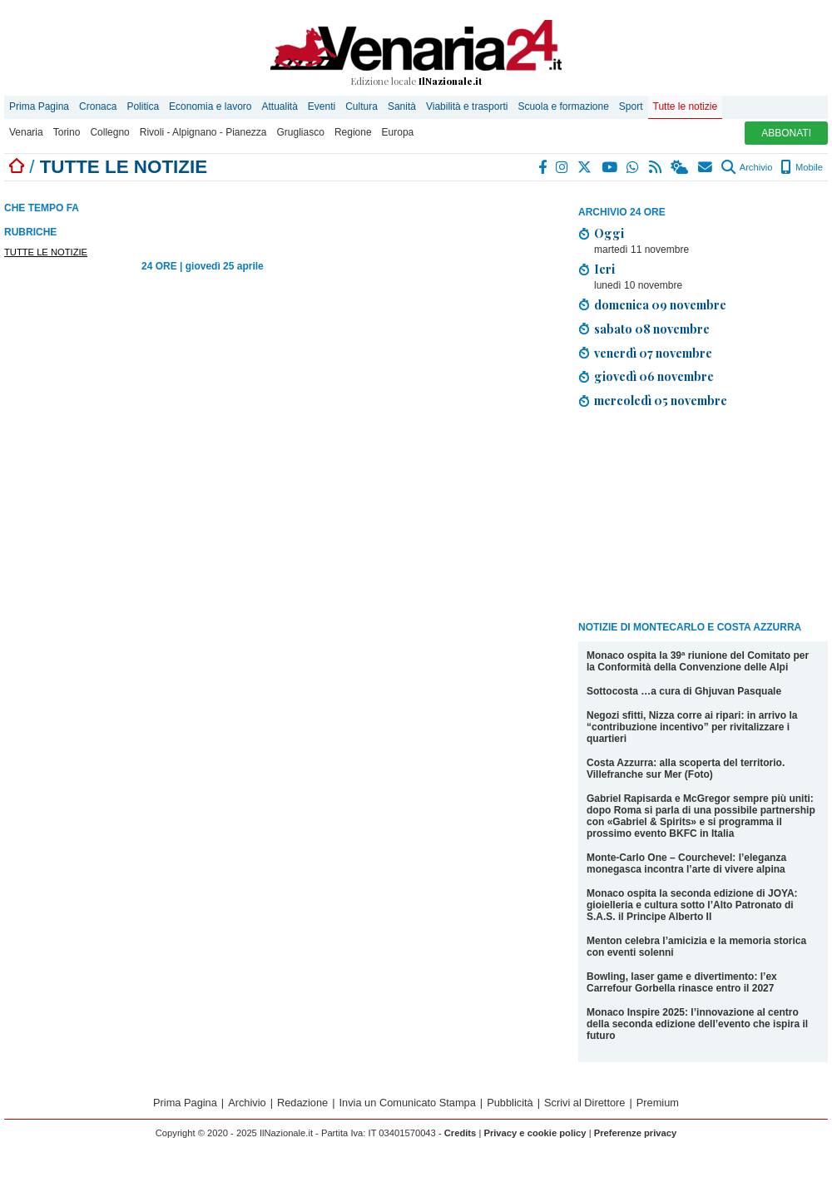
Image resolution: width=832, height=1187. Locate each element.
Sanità (402, 106)
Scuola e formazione (563, 106)
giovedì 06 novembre (654, 376)
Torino (67, 132)
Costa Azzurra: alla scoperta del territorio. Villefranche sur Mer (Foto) (686, 768)
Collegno (109, 132)
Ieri (604, 268)
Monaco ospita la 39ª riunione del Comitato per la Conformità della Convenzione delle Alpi (698, 661)
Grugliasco (300, 132)
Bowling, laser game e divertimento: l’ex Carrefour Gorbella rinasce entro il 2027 (682, 982)
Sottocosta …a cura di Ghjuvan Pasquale (684, 691)
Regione (353, 132)
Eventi (321, 106)
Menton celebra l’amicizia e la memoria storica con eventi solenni (696, 946)
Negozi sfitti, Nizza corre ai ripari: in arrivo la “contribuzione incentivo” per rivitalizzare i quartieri (692, 727)
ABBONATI (786, 133)
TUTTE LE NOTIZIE (45, 252)
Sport (631, 106)
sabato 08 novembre (652, 328)
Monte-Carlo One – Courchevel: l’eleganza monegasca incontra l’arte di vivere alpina (686, 863)
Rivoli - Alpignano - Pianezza (203, 132)
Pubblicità (510, 1102)
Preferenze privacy (635, 1133)
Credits (460, 1133)
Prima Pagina (39, 106)
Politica (142, 106)
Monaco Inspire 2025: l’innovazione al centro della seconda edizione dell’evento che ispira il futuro (697, 1023)
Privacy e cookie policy (534, 1133)
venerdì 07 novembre (653, 352)
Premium (657, 1102)
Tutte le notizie (685, 106)
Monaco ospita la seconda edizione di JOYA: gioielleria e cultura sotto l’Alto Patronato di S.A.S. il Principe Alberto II (692, 905)
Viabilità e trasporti (467, 106)
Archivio (746, 167)
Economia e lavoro (210, 106)
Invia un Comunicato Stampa (407, 1102)
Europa (398, 132)
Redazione (302, 1102)
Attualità (279, 106)
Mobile (801, 167)
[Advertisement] (679, 517)
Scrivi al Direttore (584, 1102)
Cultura (361, 106)
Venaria (26, 132)
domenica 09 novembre (660, 304)
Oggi (609, 233)
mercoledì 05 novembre (660, 400)
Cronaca (97, 106)
